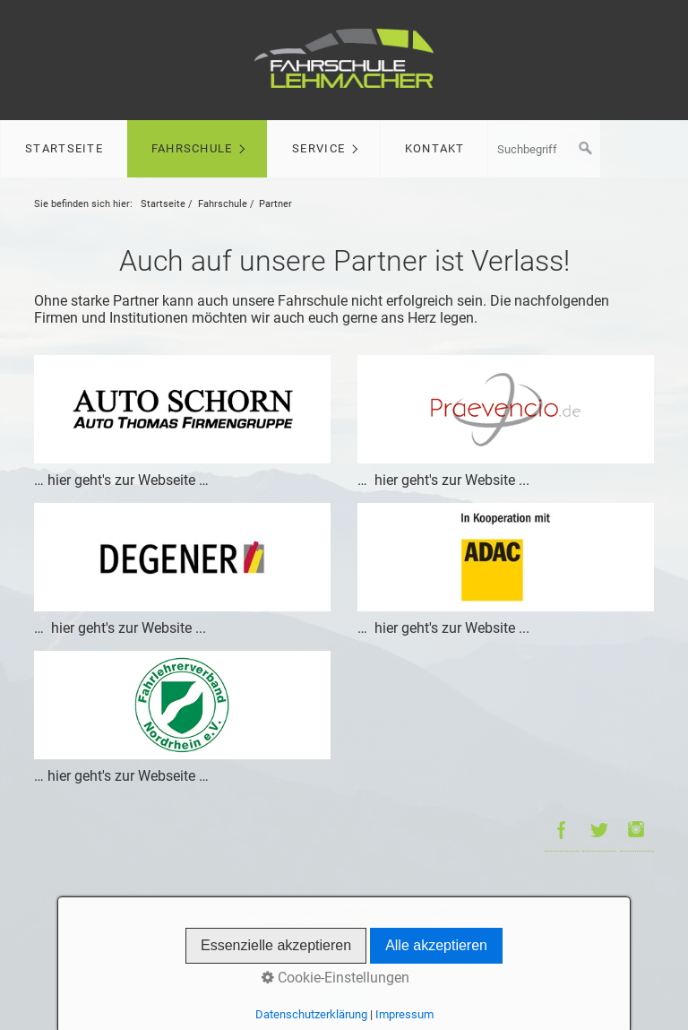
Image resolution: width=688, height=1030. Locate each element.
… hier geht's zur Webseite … (121, 480)
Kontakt (435, 148)
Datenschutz (453, 912)
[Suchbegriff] (544, 148)
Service (318, 148)
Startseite (64, 148)
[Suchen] (586, 149)
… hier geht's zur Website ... (443, 480)
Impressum (365, 912)
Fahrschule (192, 148)
